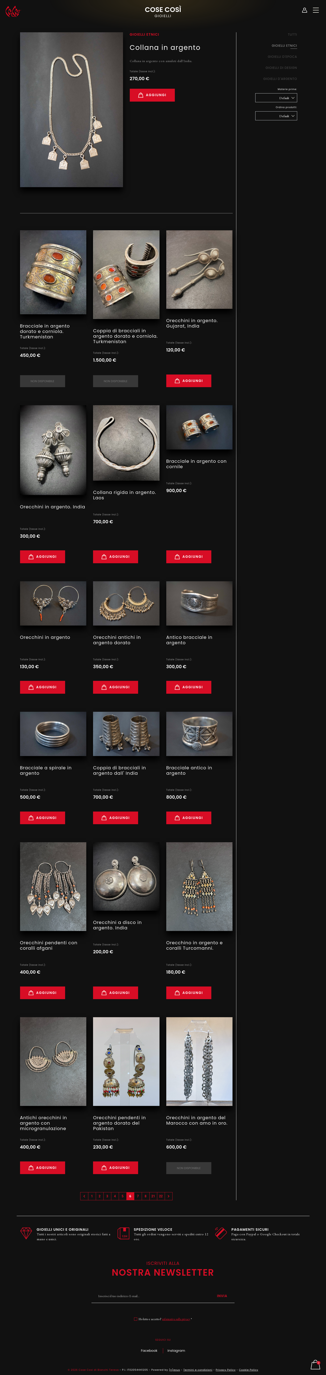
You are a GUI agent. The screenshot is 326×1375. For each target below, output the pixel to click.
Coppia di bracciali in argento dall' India (119, 770)
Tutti (292, 34)
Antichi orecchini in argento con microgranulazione (43, 1123)
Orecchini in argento (45, 637)
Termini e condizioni (197, 1370)
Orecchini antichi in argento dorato (117, 640)
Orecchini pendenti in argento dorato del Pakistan (119, 1123)
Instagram (176, 1350)
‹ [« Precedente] (84, 1196)
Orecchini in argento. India (52, 507)
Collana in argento (165, 47)
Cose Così (163, 11)
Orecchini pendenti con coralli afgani (49, 945)
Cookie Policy (248, 1370)
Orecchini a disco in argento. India (117, 925)
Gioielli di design (281, 67)
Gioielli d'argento (280, 79)
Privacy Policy (226, 1370)
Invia (222, 1296)
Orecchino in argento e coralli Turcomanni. (194, 945)
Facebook (149, 1350)
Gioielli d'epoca (282, 56)
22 (161, 1196)
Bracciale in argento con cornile (196, 464)
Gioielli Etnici (284, 45)
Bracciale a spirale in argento (46, 770)
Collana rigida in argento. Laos (124, 495)
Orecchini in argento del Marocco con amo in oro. (197, 1120)
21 (153, 1196)
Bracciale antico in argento (189, 770)
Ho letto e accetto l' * (165, 1319)
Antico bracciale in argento (189, 640)
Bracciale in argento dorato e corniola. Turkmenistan (45, 331)
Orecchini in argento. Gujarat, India (192, 323)
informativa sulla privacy (176, 1319)
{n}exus (174, 1370)
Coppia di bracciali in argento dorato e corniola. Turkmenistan (125, 336)
